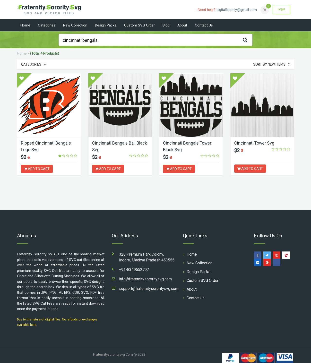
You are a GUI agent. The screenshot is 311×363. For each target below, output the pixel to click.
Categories (46, 25)
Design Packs (105, 25)
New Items (271, 64)
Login (281, 9)
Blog (166, 25)
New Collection (75, 25)
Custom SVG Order (139, 25)
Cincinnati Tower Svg (254, 143)
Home (25, 25)
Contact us (204, 25)
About (182, 25)
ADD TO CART (37, 169)
